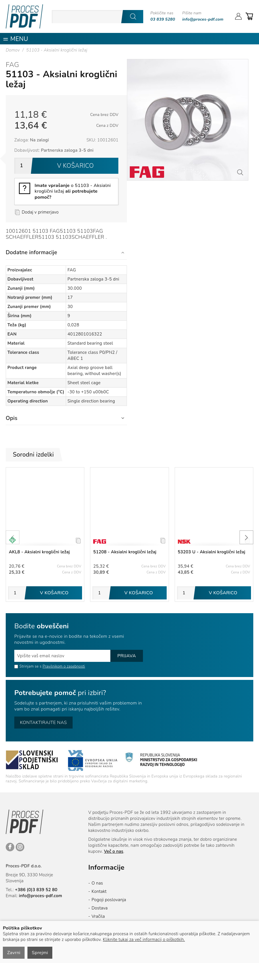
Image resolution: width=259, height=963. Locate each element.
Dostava (99, 908)
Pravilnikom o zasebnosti (64, 666)
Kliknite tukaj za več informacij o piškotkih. (144, 939)
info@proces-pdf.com (203, 19)
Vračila (98, 916)
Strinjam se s (27, 666)
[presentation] (12, 537)
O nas (97, 883)
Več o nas (113, 851)
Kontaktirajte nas (43, 722)
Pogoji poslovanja (108, 900)
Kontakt (99, 891)
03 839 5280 (162, 19)
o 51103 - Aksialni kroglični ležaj (73, 191)
